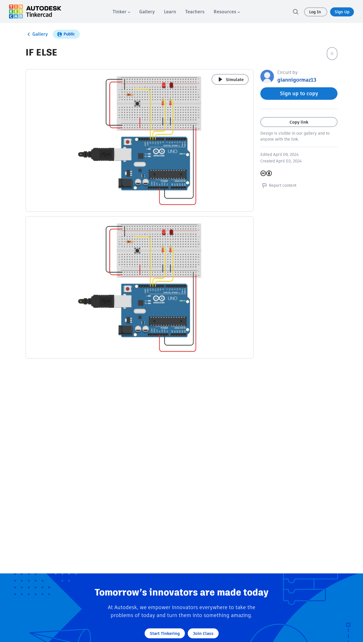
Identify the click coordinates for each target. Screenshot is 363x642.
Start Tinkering (165, 633)
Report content (278, 185)
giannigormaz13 (296, 79)
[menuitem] (121, 11)
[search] (295, 11)
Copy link (299, 122)
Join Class (203, 633)
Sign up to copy (299, 93)
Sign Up (342, 12)
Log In (315, 12)
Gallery (37, 34)
